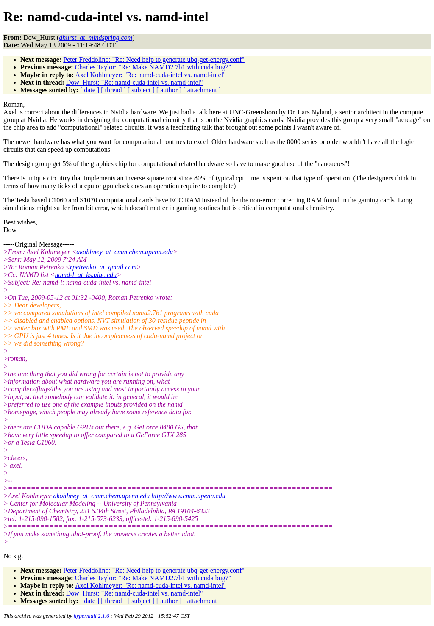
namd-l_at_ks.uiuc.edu (86, 274)
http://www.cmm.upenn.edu (188, 495)
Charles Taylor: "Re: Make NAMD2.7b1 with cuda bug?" (153, 67)
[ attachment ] (202, 90)
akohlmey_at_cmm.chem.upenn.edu (124, 251)
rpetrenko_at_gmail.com (103, 267)
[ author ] (169, 90)
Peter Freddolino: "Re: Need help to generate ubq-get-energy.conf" (154, 59)
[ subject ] (141, 90)
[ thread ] (113, 90)
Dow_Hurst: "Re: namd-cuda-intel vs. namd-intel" (134, 82)
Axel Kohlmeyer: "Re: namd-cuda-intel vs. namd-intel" (150, 74)
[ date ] (89, 90)
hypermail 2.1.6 (91, 615)
